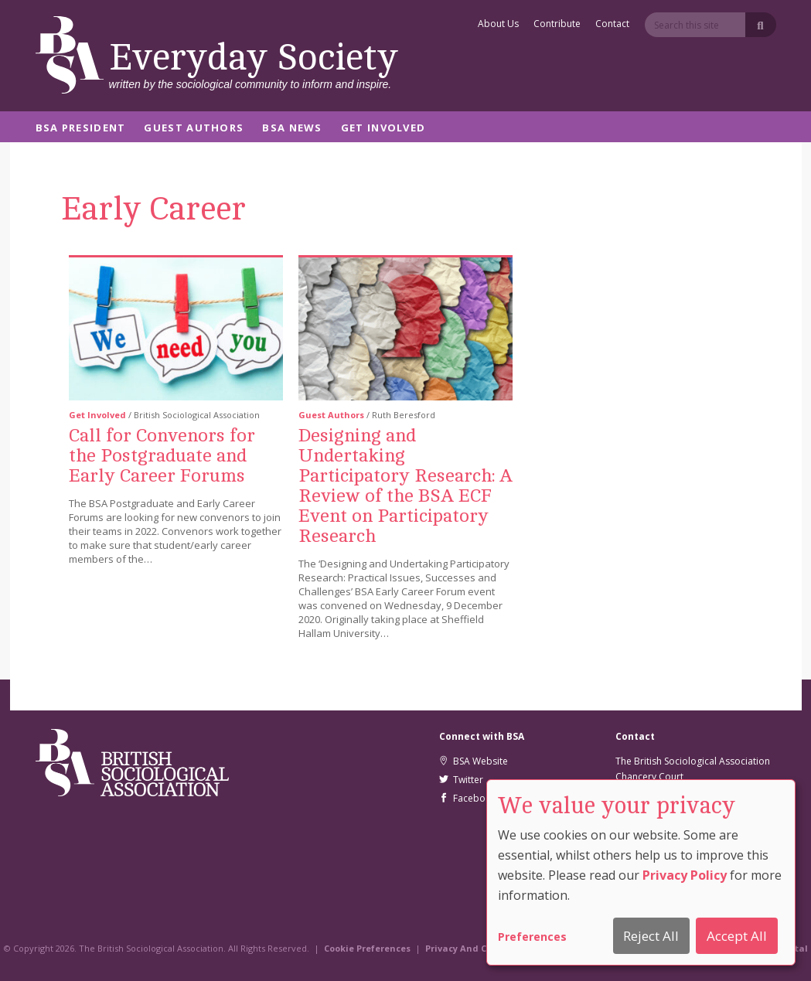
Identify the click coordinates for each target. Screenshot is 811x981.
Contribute (557, 24)
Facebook (467, 798)
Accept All (737, 936)
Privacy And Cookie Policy (482, 948)
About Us (498, 24)
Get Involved (383, 129)
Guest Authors (194, 129)
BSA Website (473, 761)
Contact (612, 24)
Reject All (651, 936)
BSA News (292, 129)
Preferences (532, 936)
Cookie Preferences (367, 948)
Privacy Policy (684, 875)
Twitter (461, 779)
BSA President (81, 129)
